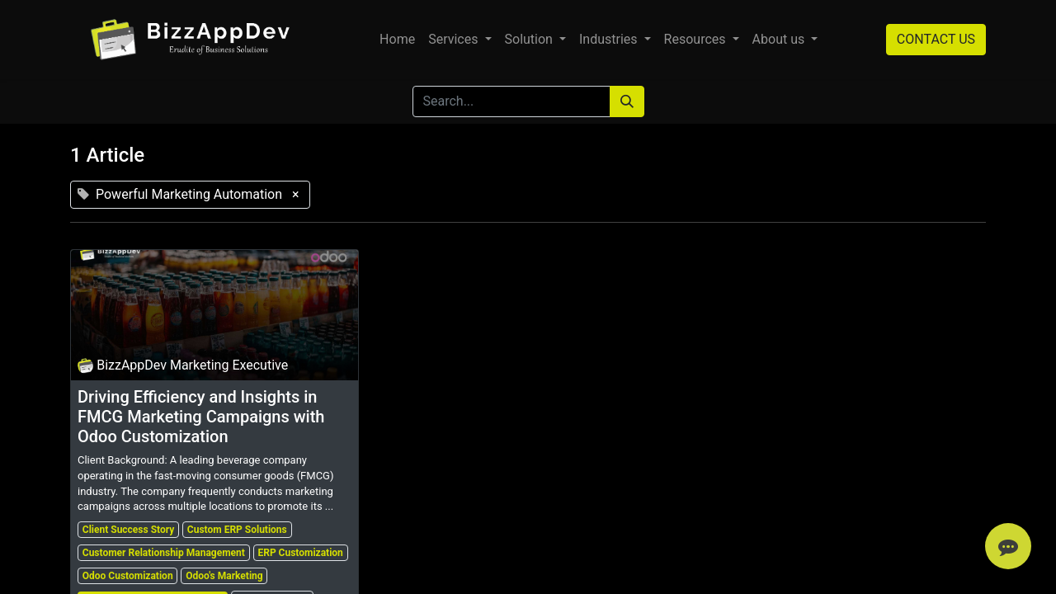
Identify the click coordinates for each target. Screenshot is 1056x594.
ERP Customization (299, 553)
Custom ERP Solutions (237, 529)
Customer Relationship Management (163, 553)
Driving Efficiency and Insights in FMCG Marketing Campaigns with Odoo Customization (201, 416)
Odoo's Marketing (224, 576)
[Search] (627, 101)
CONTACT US (936, 39)
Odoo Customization (127, 576)
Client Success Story (128, 529)
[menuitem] (397, 39)
